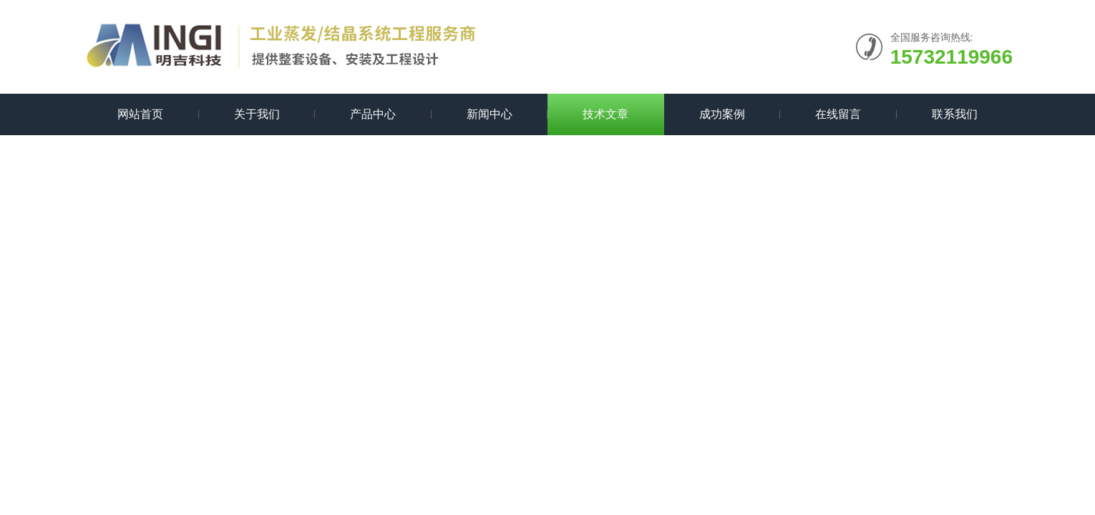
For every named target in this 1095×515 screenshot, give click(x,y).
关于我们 (257, 114)
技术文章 (605, 114)
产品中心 (373, 114)
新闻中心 (489, 114)
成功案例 (722, 114)
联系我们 (955, 114)
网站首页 (140, 114)
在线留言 (838, 114)
